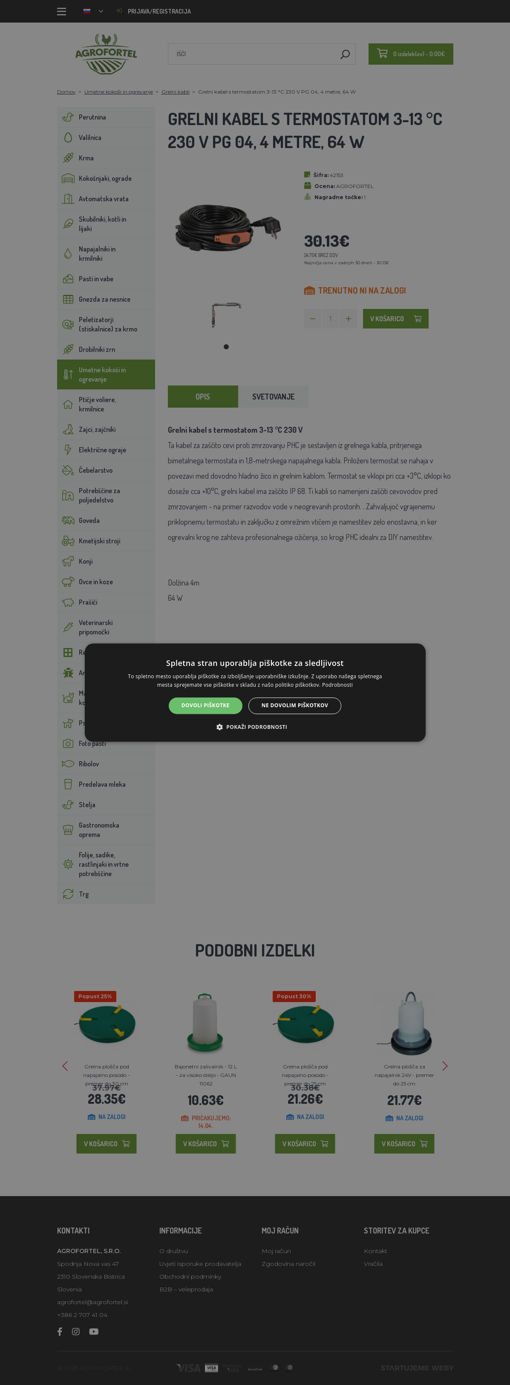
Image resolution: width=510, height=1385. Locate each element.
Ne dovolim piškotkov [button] (295, 705)
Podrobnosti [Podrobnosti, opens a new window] (337, 684)
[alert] (255, 692)
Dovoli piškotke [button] (206, 705)
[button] (255, 726)
